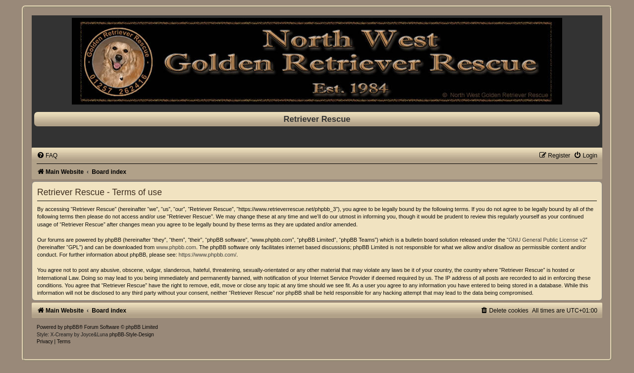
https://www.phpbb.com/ (208, 255)
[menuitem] (47, 155)
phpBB (71, 327)
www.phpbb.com (176, 247)
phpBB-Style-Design (131, 334)
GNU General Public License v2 (547, 240)
